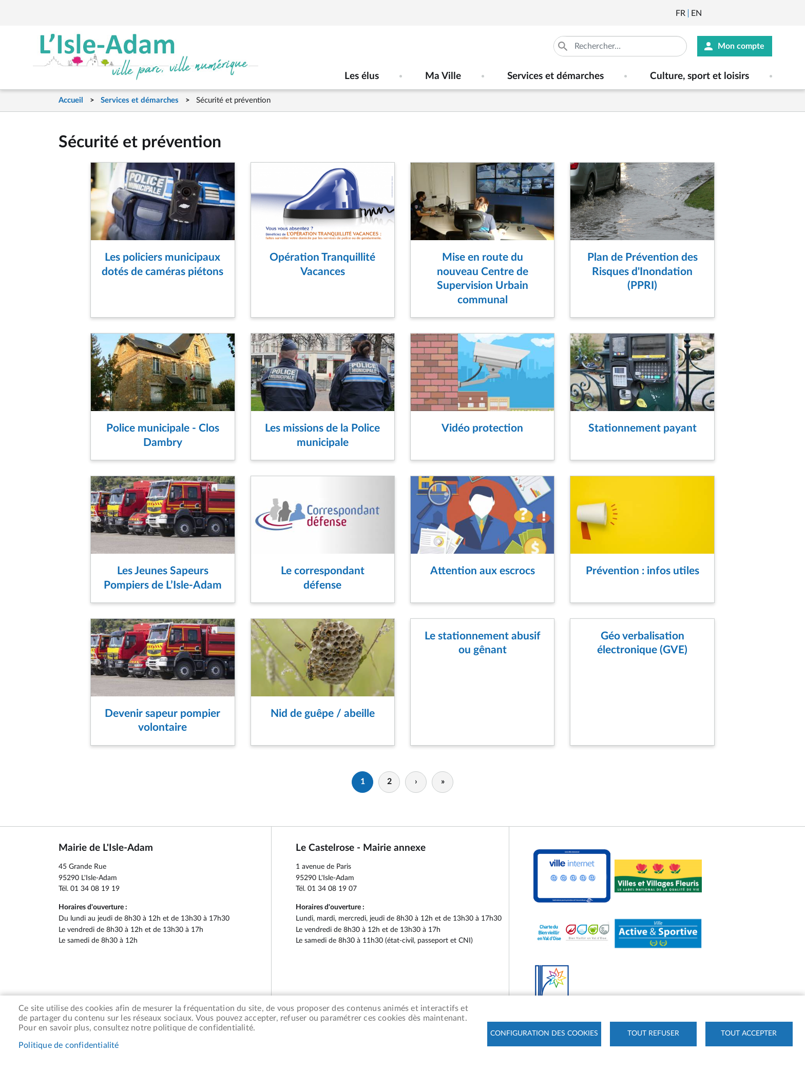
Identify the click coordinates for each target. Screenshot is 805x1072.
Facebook (738, 13)
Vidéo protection (482, 428)
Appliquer (563, 46)
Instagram (766, 13)
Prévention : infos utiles (642, 571)
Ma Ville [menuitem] (443, 76)
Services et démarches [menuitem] (555, 76)
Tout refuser (653, 1033)
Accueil (71, 100)
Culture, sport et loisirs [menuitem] (699, 76)
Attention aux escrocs (482, 571)
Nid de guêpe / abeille (323, 713)
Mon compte (741, 46)
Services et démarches (140, 100)
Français (680, 13)
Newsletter (710, 13)
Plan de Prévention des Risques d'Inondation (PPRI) (642, 271)
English (696, 13)
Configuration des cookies (544, 1033)
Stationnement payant (642, 428)
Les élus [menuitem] (361, 76)
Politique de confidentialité (68, 1045)
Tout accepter (749, 1033)
